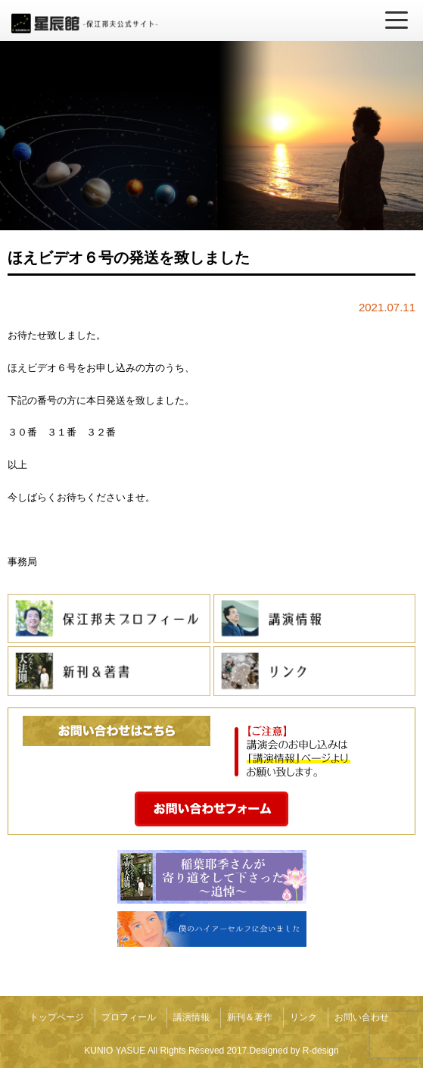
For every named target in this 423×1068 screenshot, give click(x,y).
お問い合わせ (361, 1017)
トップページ (57, 1017)
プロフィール (128, 1017)
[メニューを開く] (396, 20)
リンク (303, 1017)
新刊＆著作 (249, 1017)
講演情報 (191, 1017)
